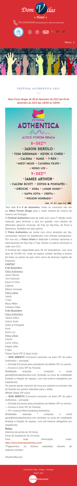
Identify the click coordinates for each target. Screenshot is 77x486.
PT (52, 32)
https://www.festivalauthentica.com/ (23, 443)
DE (63, 32)
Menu (68, 42)
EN (58, 32)
